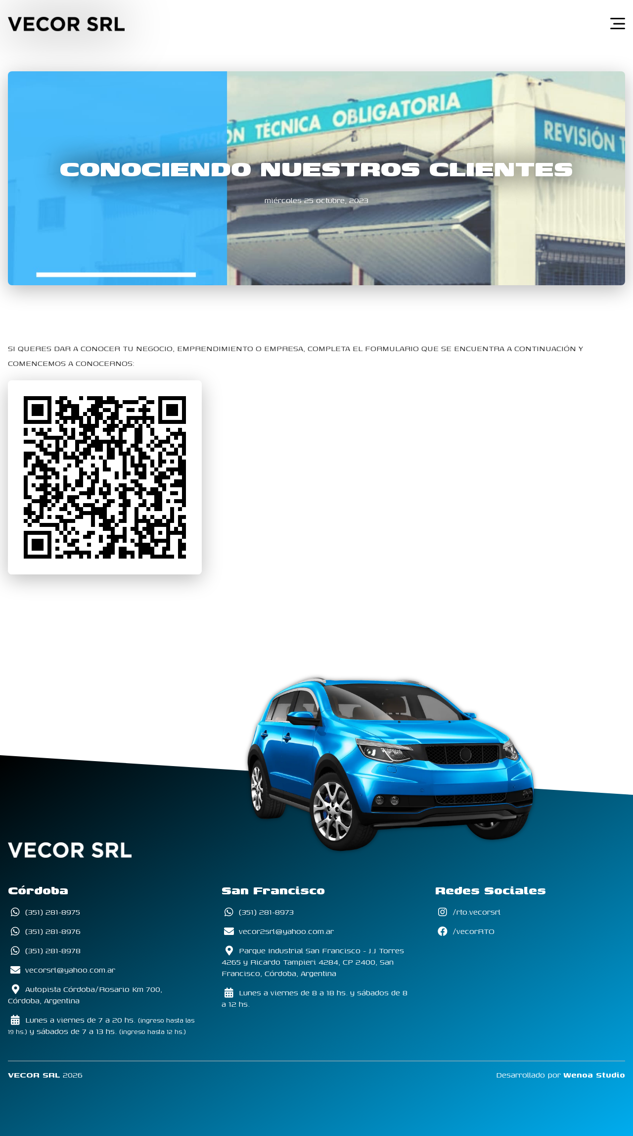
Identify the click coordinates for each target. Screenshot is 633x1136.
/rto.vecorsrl (467, 912)
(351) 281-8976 (44, 931)
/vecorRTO (465, 931)
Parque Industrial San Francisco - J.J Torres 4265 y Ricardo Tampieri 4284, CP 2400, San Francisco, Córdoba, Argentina (313, 962)
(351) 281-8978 (44, 950)
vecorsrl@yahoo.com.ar (61, 970)
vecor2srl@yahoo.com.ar (278, 931)
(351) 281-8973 (258, 912)
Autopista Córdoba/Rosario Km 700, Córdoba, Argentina (85, 994)
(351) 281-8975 (44, 912)
